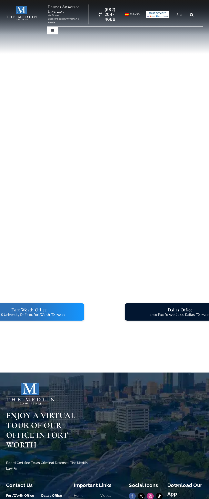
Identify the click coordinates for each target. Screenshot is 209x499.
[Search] (192, 15)
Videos (105, 496)
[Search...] (181, 15)
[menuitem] (131, 14)
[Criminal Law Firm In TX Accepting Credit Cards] (157, 12)
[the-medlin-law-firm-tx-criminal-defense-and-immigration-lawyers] (21, 8)
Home (78, 496)
